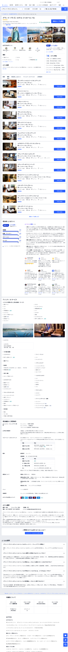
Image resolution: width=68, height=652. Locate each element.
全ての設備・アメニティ (8, 61)
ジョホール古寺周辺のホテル (49, 635)
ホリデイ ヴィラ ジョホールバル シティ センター (16, 630)
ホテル (10, 593)
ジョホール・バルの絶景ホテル (25, 649)
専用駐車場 (37, 308)
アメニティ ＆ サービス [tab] (29, 76)
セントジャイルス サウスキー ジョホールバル (49, 622)
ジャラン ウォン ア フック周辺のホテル (38, 638)
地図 (60, 5)
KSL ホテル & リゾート (11, 622)
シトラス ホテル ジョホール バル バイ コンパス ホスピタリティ (19, 627)
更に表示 (5, 68)
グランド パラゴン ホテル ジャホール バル (19, 18)
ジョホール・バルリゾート (12, 649)
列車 (26, 5)
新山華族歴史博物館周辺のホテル (13, 643)
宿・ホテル (5, 5)
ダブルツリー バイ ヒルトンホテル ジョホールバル (28, 622)
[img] (15, 34)
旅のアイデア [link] (53, 5)
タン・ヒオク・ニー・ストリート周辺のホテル (47, 641)
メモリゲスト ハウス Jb (33, 630)
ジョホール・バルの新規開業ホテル (40, 649)
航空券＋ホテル (19, 5)
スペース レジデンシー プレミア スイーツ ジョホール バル (31, 625)
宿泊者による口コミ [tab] (16, 76)
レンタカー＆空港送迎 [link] (42, 5)
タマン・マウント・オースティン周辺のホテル (16, 635)
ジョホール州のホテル (28, 593)
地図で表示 (48, 72)
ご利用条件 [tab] (39, 76)
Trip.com (6, 593)
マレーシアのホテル (18, 593)
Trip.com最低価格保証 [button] (45, 22)
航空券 (11, 5)
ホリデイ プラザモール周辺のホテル (14, 641)
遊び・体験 (32, 5)
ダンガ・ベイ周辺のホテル (23, 638)
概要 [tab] (4, 76)
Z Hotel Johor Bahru (39, 627)
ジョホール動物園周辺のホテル (29, 641)
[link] (46, 2)
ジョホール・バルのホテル (40, 593)
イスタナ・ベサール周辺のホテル (34, 635)
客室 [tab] (8, 76)
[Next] (65, 330)
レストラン (6, 312)
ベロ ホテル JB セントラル (11, 625)
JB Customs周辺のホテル (11, 638)
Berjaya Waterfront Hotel (50, 625)
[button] (54, 2)
